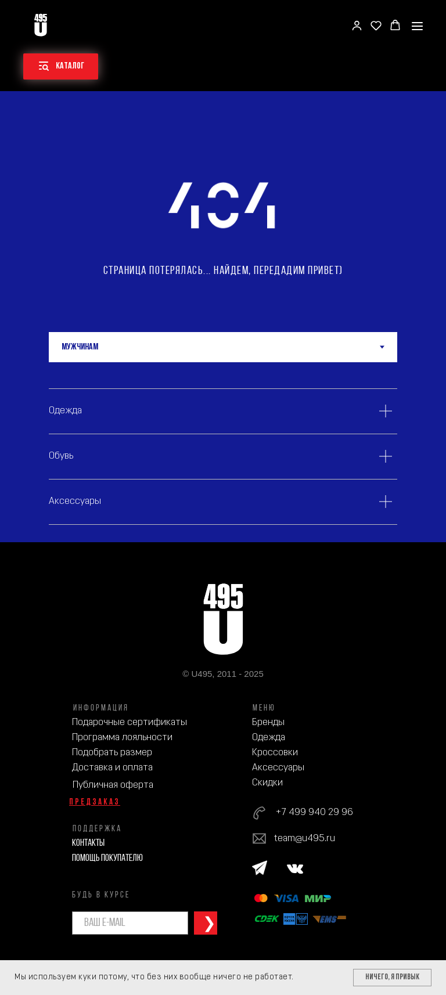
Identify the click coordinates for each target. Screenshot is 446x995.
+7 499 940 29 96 (314, 812)
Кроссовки (275, 753)
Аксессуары (278, 768)
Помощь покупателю (107, 858)
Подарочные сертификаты (129, 722)
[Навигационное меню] (417, 25)
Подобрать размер (112, 753)
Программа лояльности (122, 737)
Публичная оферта (113, 785)
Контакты (88, 843)
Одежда (268, 737)
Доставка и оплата (112, 768)
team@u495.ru (304, 838)
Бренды (268, 722)
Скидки (267, 783)
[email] (130, 923)
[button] (356, 25)
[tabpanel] (223, 452)
